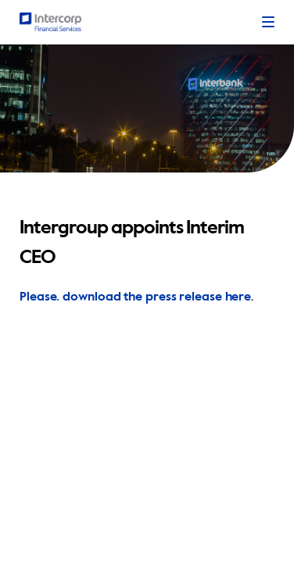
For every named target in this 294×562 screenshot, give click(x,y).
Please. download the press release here (135, 297)
